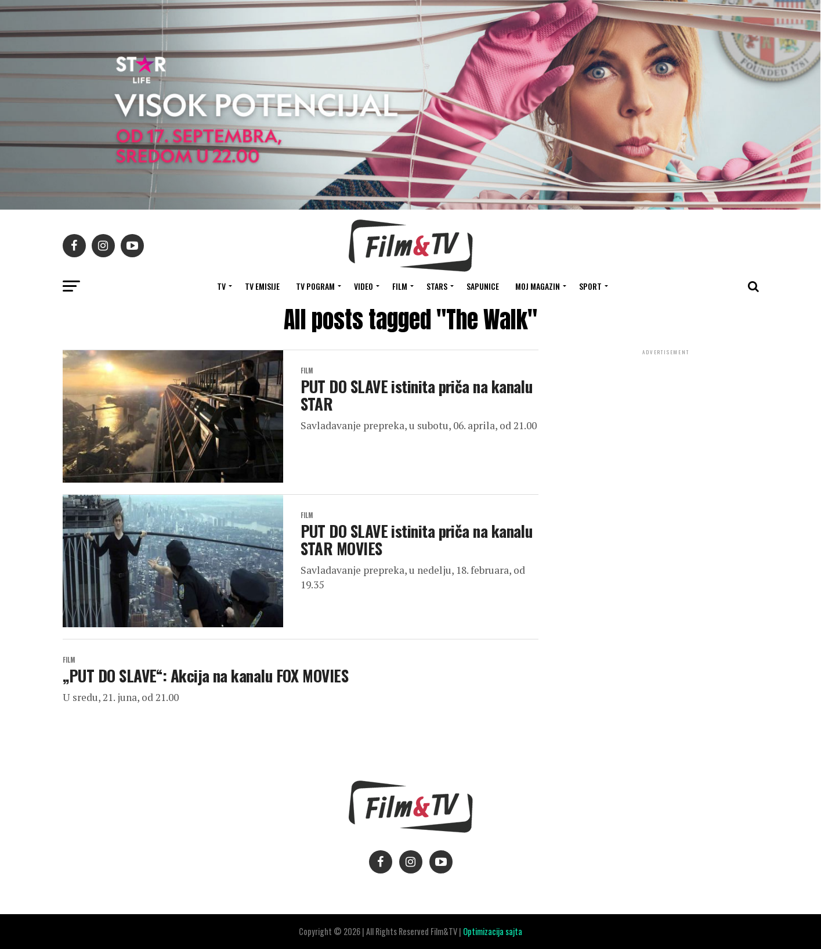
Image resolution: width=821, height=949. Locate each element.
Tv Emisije (262, 286)
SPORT (590, 286)
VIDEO (363, 286)
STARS (436, 286)
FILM (399, 286)
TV (221, 286)
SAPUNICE (482, 286)
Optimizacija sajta (492, 931)
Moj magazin (537, 286)
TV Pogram (315, 286)
